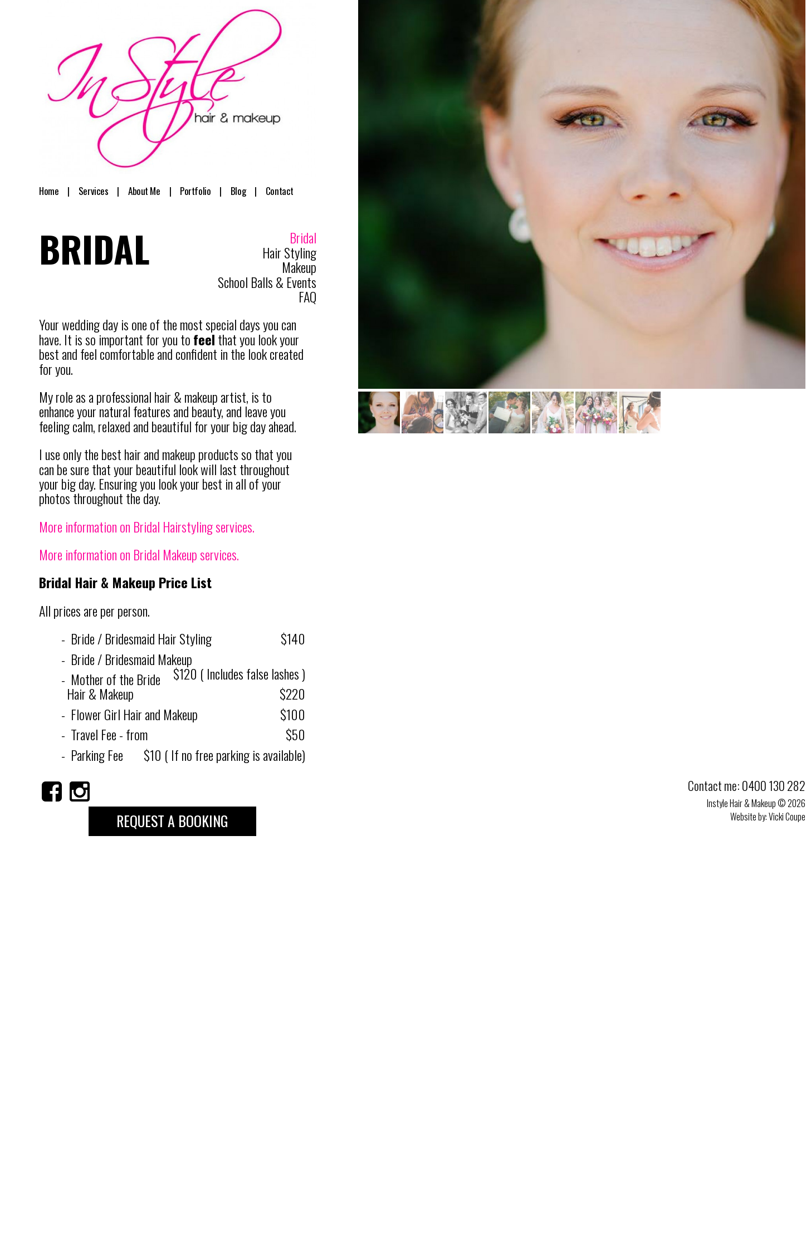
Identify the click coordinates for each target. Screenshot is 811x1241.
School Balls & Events (267, 282)
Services (96, 191)
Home (54, 191)
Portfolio (194, 191)
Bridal (303, 238)
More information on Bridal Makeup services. (139, 554)
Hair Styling (289, 252)
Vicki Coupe (787, 816)
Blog (235, 191)
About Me (145, 191)
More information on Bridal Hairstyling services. (147, 526)
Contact (270, 191)
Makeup (299, 267)
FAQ (307, 296)
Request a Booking (172, 821)
